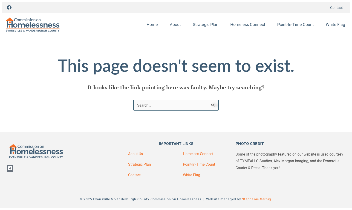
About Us (135, 153)
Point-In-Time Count (295, 24)
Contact (336, 7)
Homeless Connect (247, 24)
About (175, 24)
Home (152, 24)
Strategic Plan (205, 24)
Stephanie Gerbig (256, 199)
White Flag (335, 24)
